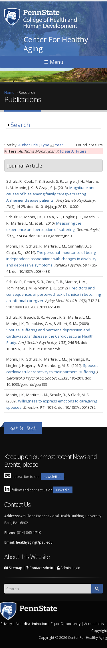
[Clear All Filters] (74, 151)
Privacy (6, 623)
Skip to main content (17, 3)
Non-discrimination (31, 623)
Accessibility (94, 623)
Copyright (99, 630)
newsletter (52, 476)
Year (59, 144)
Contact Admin (39, 567)
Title (34, 144)
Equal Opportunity (65, 623)
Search (20, 125)
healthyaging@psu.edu (34, 542)
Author (24, 144)
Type (45, 144)
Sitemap (13, 567)
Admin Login (68, 567)
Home (9, 92)
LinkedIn (63, 490)
